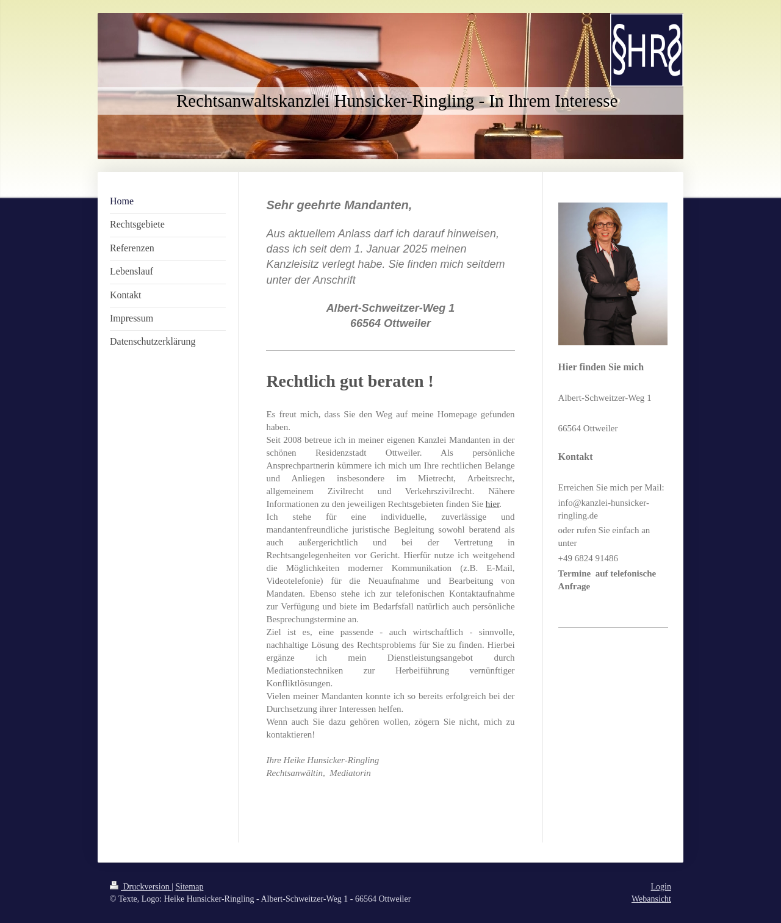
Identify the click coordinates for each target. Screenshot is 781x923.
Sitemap (190, 886)
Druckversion (140, 886)
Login (661, 886)
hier (493, 504)
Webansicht (651, 898)
